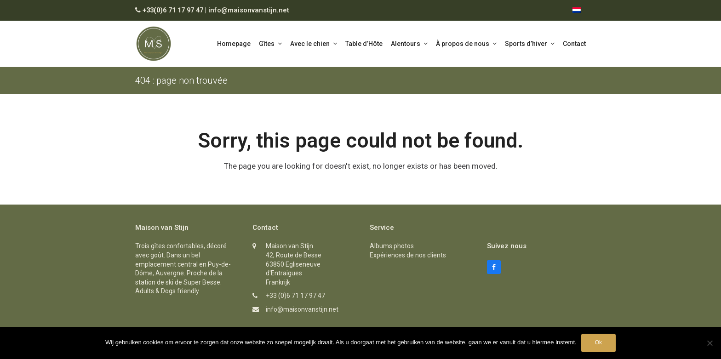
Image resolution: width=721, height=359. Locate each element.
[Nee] (709, 343)
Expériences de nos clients (408, 255)
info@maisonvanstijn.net (248, 10)
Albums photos (392, 246)
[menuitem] (576, 10)
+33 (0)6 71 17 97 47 (295, 295)
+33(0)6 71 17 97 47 (173, 10)
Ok (598, 342)
